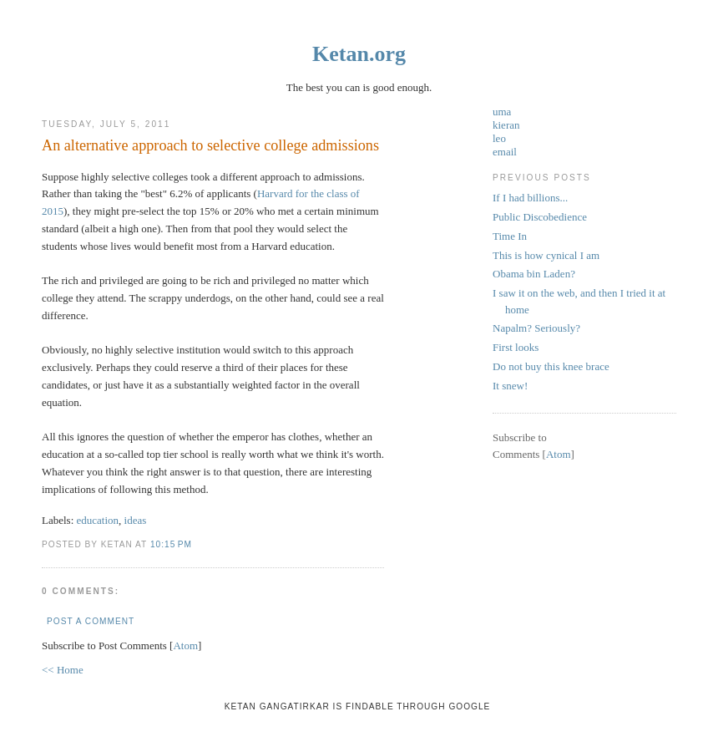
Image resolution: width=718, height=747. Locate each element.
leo (499, 138)
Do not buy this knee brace (551, 366)
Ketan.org (359, 54)
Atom (185, 645)
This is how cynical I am (546, 255)
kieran (506, 125)
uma (502, 111)
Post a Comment (90, 621)
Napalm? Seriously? (536, 328)
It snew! (510, 385)
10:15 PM (171, 544)
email (505, 151)
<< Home (62, 669)
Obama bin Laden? (534, 273)
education (98, 520)
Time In (510, 236)
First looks (515, 347)
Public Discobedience (540, 217)
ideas (135, 520)
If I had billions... (530, 197)
